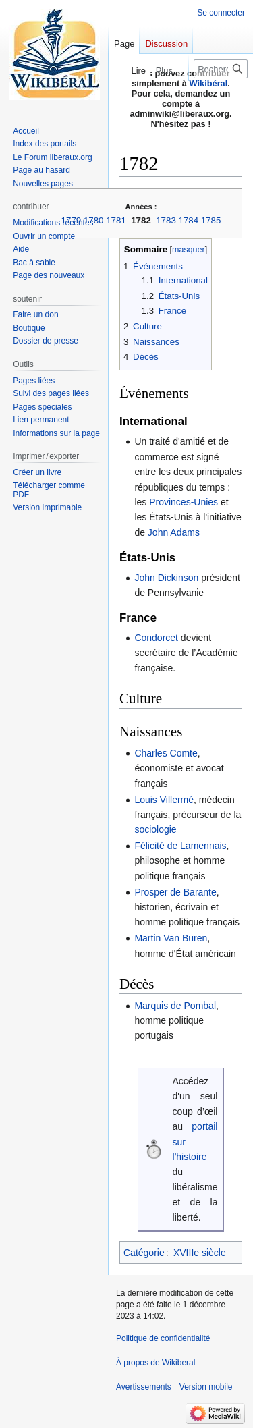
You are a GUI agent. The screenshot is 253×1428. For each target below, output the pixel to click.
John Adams (174, 532)
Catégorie (144, 1252)
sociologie (155, 829)
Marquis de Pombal (175, 1005)
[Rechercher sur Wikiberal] (221, 68)
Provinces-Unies (183, 502)
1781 (116, 220)
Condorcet (156, 637)
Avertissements (143, 1387)
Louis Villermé (164, 799)
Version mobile (206, 1387)
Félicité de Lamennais (180, 845)
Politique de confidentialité (163, 1338)
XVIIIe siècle (199, 1252)
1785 (211, 220)
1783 (166, 220)
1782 (141, 220)
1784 (189, 220)
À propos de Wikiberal (155, 1362)
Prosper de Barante (175, 892)
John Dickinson (166, 577)
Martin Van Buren (170, 938)
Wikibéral (209, 83)
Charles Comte (165, 753)
